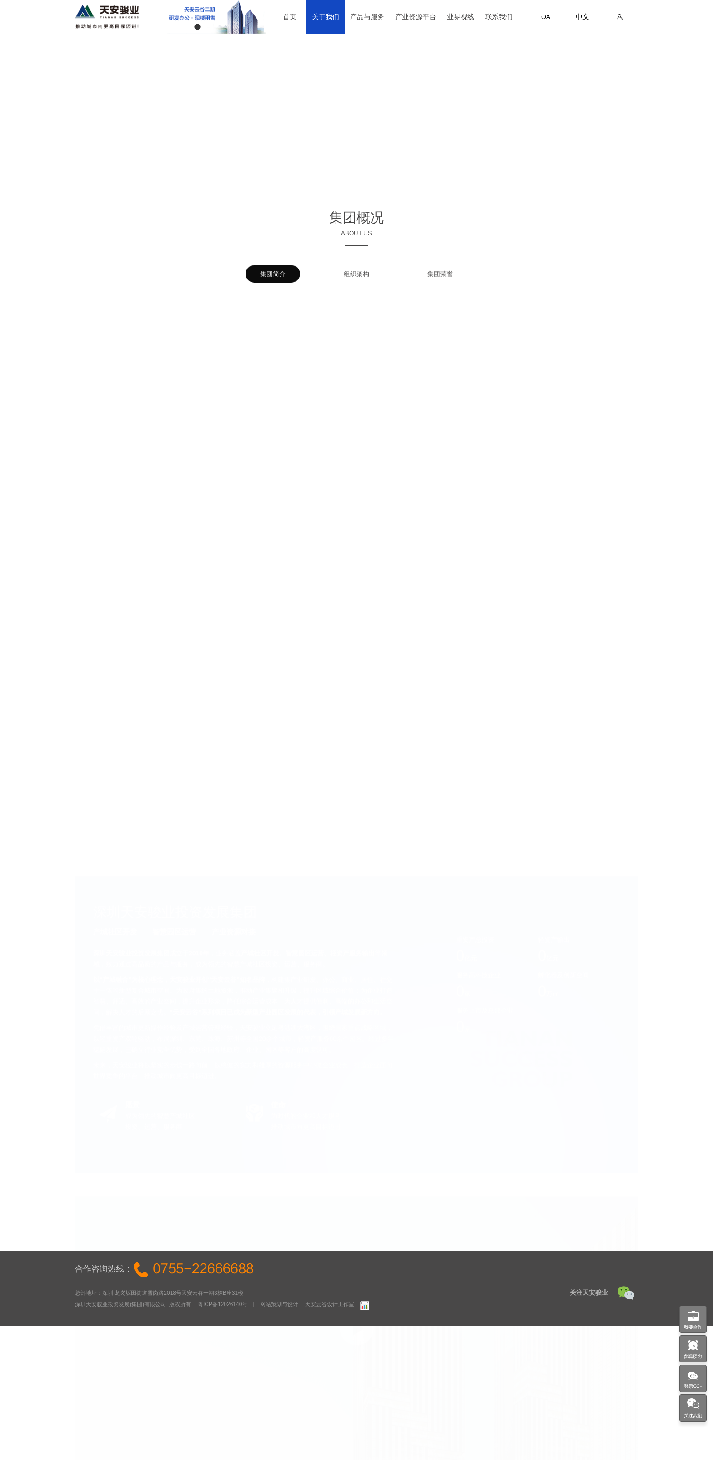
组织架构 (356, 278)
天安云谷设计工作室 (329, 1304)
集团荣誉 (440, 278)
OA (545, 16)
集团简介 (273, 278)
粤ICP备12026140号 (222, 1304)
